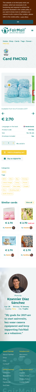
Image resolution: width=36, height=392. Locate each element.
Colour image (7, 182)
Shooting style (14, 190)
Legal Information (26, 369)
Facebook (6, 382)
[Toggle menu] (32, 30)
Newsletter (7, 376)
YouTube (6, 385)
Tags (23, 41)
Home (5, 41)
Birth (4, 171)
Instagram (6, 372)
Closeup (25, 178)
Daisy (17, 182)
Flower (29, 41)
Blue (10, 178)
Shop (11, 41)
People (26, 186)
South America (8, 193)
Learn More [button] (24, 17)
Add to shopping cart (14, 152)
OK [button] (18, 22)
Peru (4, 190)
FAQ (4, 361)
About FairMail (8, 354)
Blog (4, 379)
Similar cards (9, 202)
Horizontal (6, 186)
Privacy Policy (24, 379)
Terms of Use (24, 376)
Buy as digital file (12, 158)
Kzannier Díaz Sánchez (18, 300)
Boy (17, 178)
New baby (16, 186)
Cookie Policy (24, 382)
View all (29, 202)
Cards (17, 41)
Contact (6, 364)
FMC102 (6, 43)
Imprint (22, 372)
